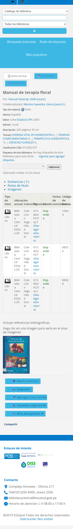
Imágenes (14, 189)
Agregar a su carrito (29, 397)
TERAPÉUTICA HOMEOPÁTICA (51, 138)
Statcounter (28, 519)
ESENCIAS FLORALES (21, 142)
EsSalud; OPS (24, 119)
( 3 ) (18, 182)
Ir (34, 31)
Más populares (36, 55)
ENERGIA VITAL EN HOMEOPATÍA (32, 135)
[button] (12, 2)
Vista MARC (46, 76)
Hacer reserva (25, 381)
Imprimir (21, 389)
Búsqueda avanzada (21, 42)
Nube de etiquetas (53, 42)
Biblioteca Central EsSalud (4, 3)
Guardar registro (28, 405)
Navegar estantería (36, 233)
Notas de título (18, 185)
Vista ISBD (16, 83)
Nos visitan (45, 519)
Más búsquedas (27, 414)
